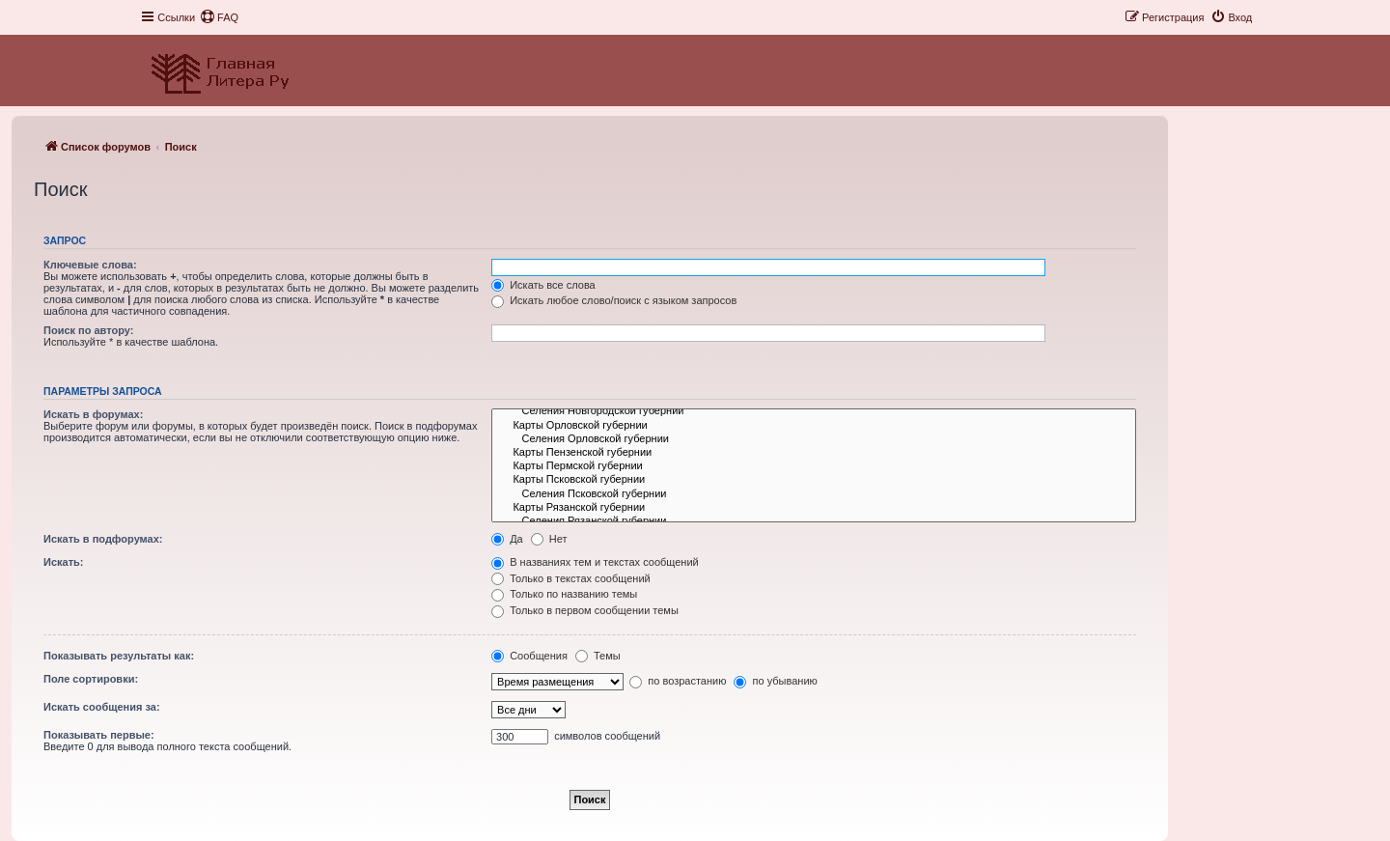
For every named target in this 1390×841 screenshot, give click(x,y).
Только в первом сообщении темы (585, 610)
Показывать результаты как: (118, 655)
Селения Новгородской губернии (813, 411)
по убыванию (775, 681)
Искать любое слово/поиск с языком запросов (614, 300)
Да (507, 539)
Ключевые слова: (90, 264)
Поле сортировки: (90, 679)
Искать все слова (543, 285)
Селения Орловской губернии (813, 439)
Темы (598, 655)
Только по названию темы (564, 594)
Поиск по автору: (88, 330)
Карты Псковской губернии (813, 480)
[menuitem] (219, 17)
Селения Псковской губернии (813, 494)
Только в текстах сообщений (571, 578)
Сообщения (529, 655)
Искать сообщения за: (101, 707)
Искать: (63, 562)
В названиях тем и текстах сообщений (595, 562)
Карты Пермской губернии (813, 466)
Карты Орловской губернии (813, 426)
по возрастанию (677, 681)
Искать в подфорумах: (103, 539)
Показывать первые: (98, 735)
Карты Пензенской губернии (813, 453)
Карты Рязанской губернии (813, 508)
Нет (549, 539)
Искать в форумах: (93, 414)
